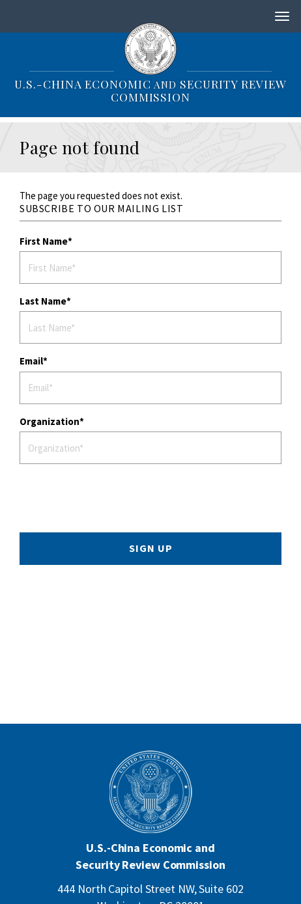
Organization (49, 421)
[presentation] (123, 500)
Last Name (43, 301)
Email (31, 361)
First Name (44, 241)
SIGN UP (151, 548)
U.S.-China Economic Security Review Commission (150, 90)
